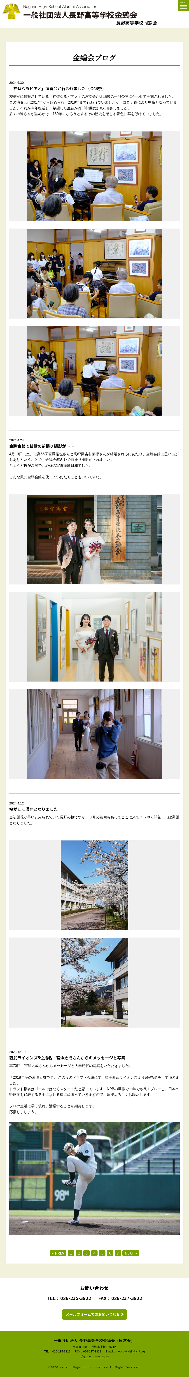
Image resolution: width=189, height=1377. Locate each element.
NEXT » (131, 1253)
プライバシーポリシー (94, 1357)
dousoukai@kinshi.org (131, 1351)
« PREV (58, 1253)
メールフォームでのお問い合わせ (92, 1314)
